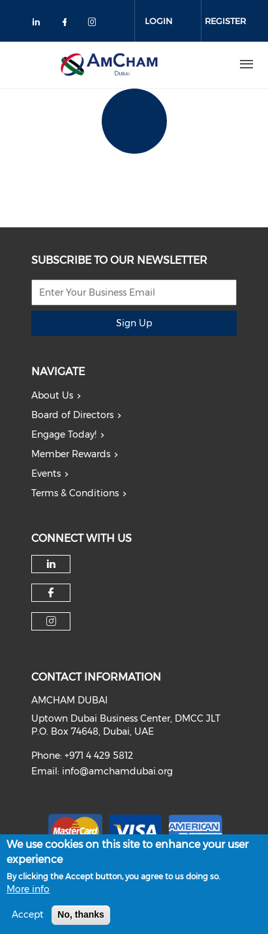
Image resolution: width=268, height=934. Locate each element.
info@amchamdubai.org (117, 771)
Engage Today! (64, 434)
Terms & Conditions (75, 493)
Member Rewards (70, 454)
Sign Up (134, 323)
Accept (28, 916)
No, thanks (80, 916)
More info (28, 890)
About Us (52, 395)
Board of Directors (72, 415)
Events (46, 473)
